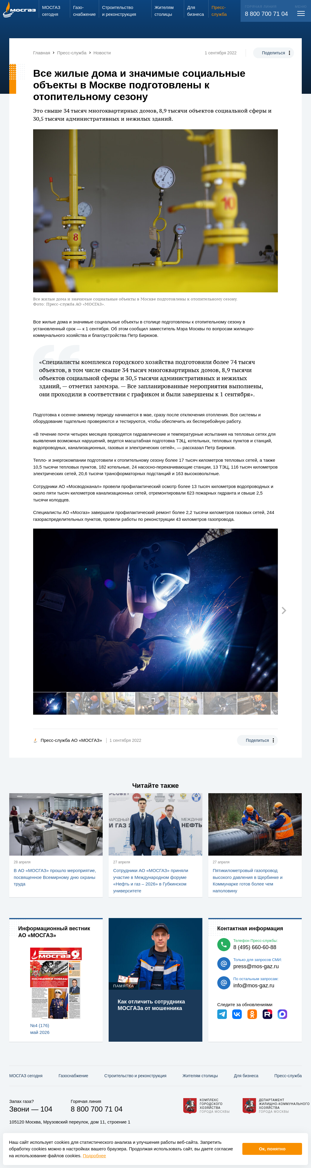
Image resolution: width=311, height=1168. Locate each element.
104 (46, 1109)
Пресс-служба (288, 1075)
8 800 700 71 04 (266, 13)
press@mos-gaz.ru (256, 966)
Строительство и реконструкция (135, 1075)
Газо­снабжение (73, 1075)
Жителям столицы (200, 1075)
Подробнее (94, 1155)
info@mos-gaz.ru (253, 986)
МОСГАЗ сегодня (25, 1075)
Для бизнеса (246, 1075)
